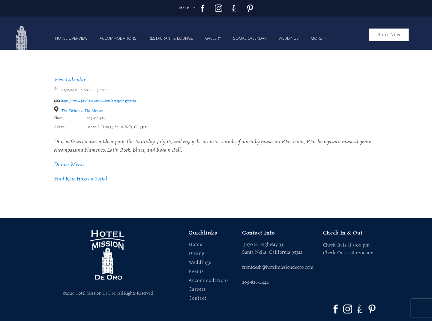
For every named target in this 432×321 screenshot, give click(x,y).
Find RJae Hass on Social (80, 179)
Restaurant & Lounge (170, 38)
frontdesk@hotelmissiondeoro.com (278, 267)
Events (196, 271)
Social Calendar (250, 38)
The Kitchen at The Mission (82, 111)
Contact (197, 298)
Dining (196, 253)
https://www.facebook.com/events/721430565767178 (95, 99)
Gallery (213, 38)
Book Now (388, 35)
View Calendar (70, 80)
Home (195, 244)
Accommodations (118, 38)
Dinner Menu (69, 164)
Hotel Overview (71, 38)
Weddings (289, 38)
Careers (197, 289)
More (316, 38)
